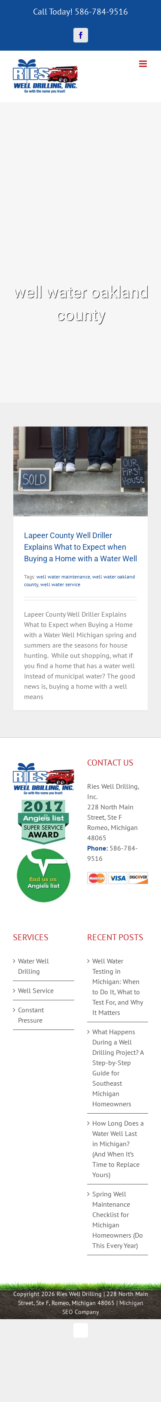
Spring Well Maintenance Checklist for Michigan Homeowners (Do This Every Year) (117, 1220)
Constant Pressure (31, 1014)
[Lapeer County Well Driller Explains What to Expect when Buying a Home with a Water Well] (80, 471)
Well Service (36, 990)
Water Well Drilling (33, 966)
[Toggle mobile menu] (143, 63)
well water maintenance (63, 576)
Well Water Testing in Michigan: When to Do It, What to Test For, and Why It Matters (117, 987)
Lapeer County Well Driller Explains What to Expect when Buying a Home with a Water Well (80, 547)
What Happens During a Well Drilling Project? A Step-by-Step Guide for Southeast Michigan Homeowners (117, 1067)
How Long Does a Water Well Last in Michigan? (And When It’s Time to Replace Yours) (118, 1149)
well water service (60, 584)
